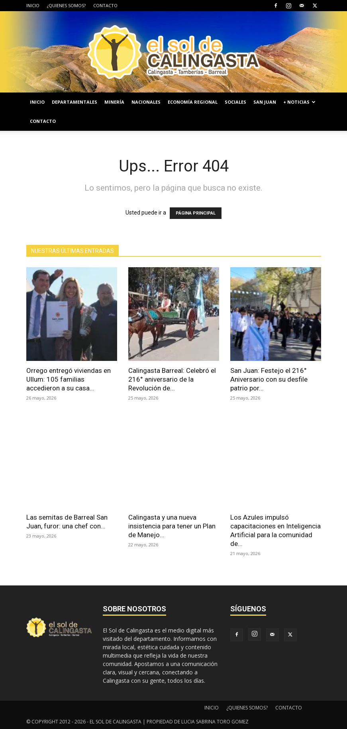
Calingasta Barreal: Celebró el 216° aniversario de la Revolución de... (172, 379)
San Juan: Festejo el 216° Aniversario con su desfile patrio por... (269, 379)
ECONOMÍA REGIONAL (193, 102)
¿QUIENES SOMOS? (66, 5)
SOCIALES (235, 102)
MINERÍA (114, 102)
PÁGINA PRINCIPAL (196, 213)
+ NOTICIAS (299, 102)
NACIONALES (146, 102)
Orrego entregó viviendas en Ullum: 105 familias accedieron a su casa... (68, 379)
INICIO (32, 5)
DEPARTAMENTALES (74, 102)
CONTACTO (105, 5)
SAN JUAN (264, 102)
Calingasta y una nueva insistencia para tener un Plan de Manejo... (172, 526)
